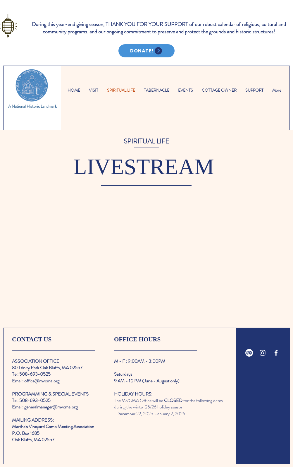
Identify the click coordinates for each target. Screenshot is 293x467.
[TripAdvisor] (249, 353)
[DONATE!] (146, 50)
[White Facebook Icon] (276, 353)
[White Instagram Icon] (262, 353)
